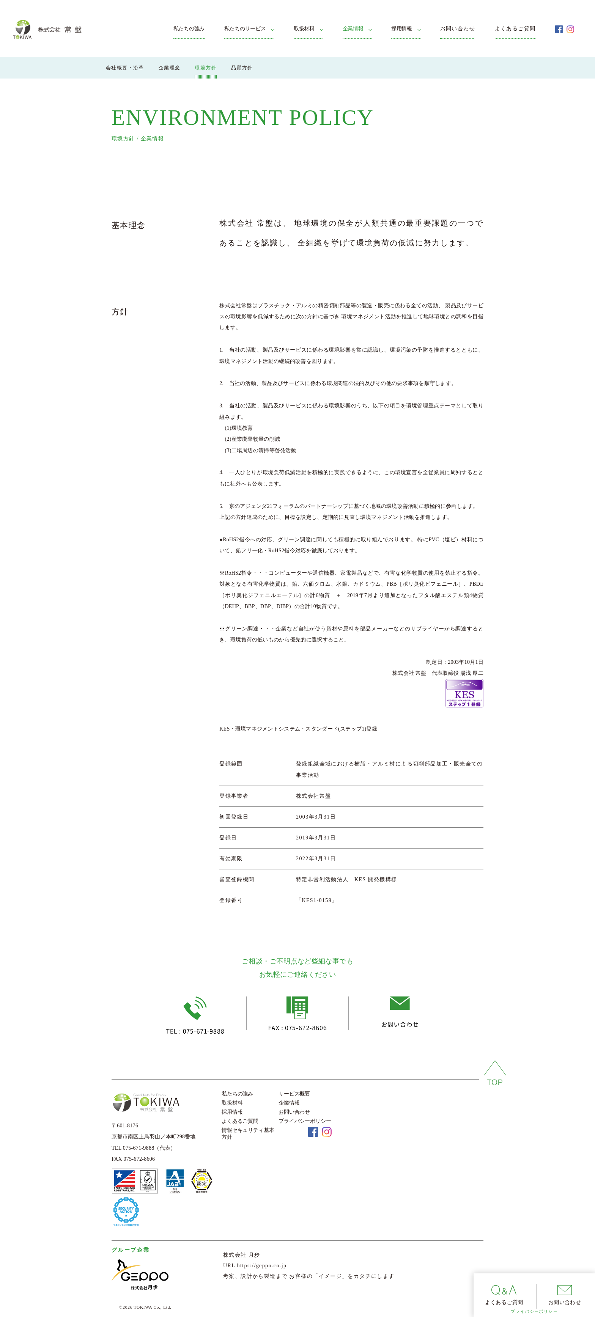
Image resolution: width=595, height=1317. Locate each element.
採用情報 (401, 28)
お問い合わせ (457, 28)
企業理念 (170, 67)
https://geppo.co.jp (262, 1265)
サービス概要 (294, 1094)
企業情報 (353, 28)
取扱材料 (304, 28)
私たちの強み (189, 28)
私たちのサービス (245, 28)
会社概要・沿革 (125, 67)
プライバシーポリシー (534, 1311)
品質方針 (242, 67)
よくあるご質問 (515, 28)
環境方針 (206, 67)
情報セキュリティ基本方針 (248, 1133)
